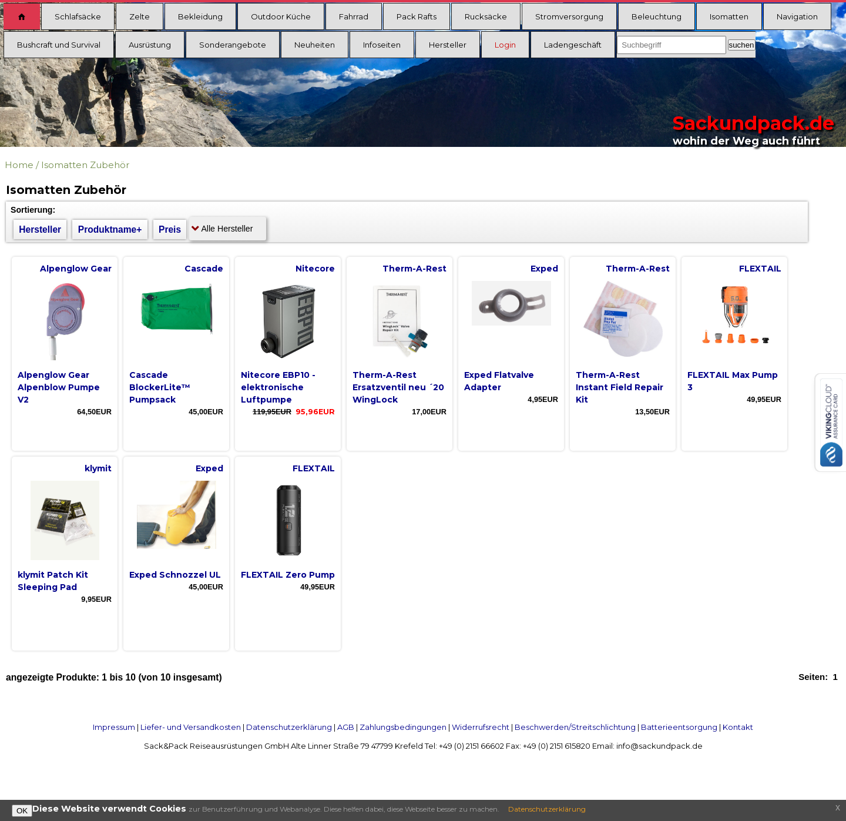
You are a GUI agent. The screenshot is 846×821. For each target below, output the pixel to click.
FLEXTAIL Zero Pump (288, 574)
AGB (345, 727)
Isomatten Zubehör (85, 164)
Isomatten (729, 16)
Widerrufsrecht (480, 727)
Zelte (139, 16)
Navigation (797, 16)
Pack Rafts (417, 16)
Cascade (203, 268)
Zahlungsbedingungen (403, 727)
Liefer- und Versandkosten (190, 727)
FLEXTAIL (760, 268)
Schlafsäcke (78, 16)
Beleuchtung (657, 16)
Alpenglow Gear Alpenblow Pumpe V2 (59, 387)
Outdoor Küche (281, 16)
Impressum (114, 727)
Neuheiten (314, 44)
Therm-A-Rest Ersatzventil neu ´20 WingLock (398, 387)
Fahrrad (353, 16)
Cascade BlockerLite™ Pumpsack (159, 387)
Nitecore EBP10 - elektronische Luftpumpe (278, 387)
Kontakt (738, 727)
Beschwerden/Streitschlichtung (575, 727)
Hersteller (447, 44)
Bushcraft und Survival (58, 44)
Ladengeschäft (573, 44)
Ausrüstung (150, 44)
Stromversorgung (569, 16)
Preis (170, 229)
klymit (98, 468)
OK (22, 810)
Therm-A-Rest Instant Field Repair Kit (619, 387)
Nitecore (315, 268)
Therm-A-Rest (414, 268)
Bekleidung (200, 16)
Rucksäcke (486, 16)
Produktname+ (110, 229)
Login (505, 44)
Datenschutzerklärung (289, 727)
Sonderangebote (232, 44)
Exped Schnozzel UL (175, 574)
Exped (544, 268)
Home (19, 164)
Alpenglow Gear (76, 268)
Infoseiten (382, 44)
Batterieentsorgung (679, 727)
